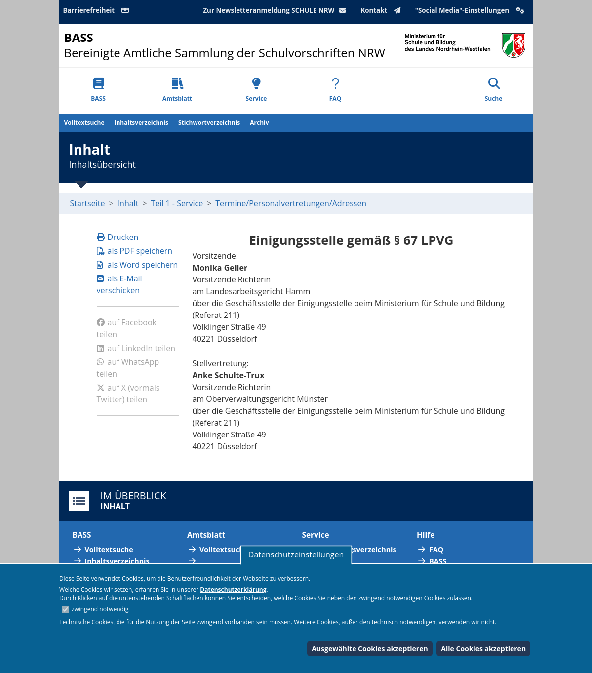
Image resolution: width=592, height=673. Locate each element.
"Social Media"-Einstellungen (471, 10)
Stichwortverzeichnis (209, 123)
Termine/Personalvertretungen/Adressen (290, 203)
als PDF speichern (135, 250)
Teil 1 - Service (177, 203)
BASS (98, 90)
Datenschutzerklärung (233, 589)
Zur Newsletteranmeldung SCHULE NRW (276, 10)
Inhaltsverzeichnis (141, 123)
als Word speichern (137, 264)
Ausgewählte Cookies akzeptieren (370, 648)
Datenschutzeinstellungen (296, 554)
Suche (494, 90)
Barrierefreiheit (97, 10)
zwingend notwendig (100, 609)
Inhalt (128, 203)
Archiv (259, 123)
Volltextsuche (84, 123)
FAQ (335, 90)
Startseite (87, 203)
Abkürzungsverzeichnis (355, 549)
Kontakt (382, 10)
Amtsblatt (177, 90)
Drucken (118, 237)
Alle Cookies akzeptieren (483, 648)
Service (256, 90)
